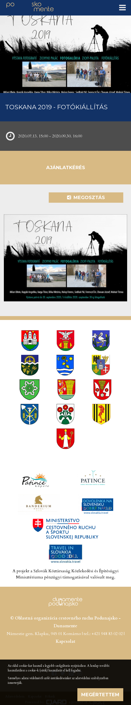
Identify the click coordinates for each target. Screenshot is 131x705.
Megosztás (86, 197)
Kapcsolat (65, 641)
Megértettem (100, 695)
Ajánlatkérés (65, 167)
